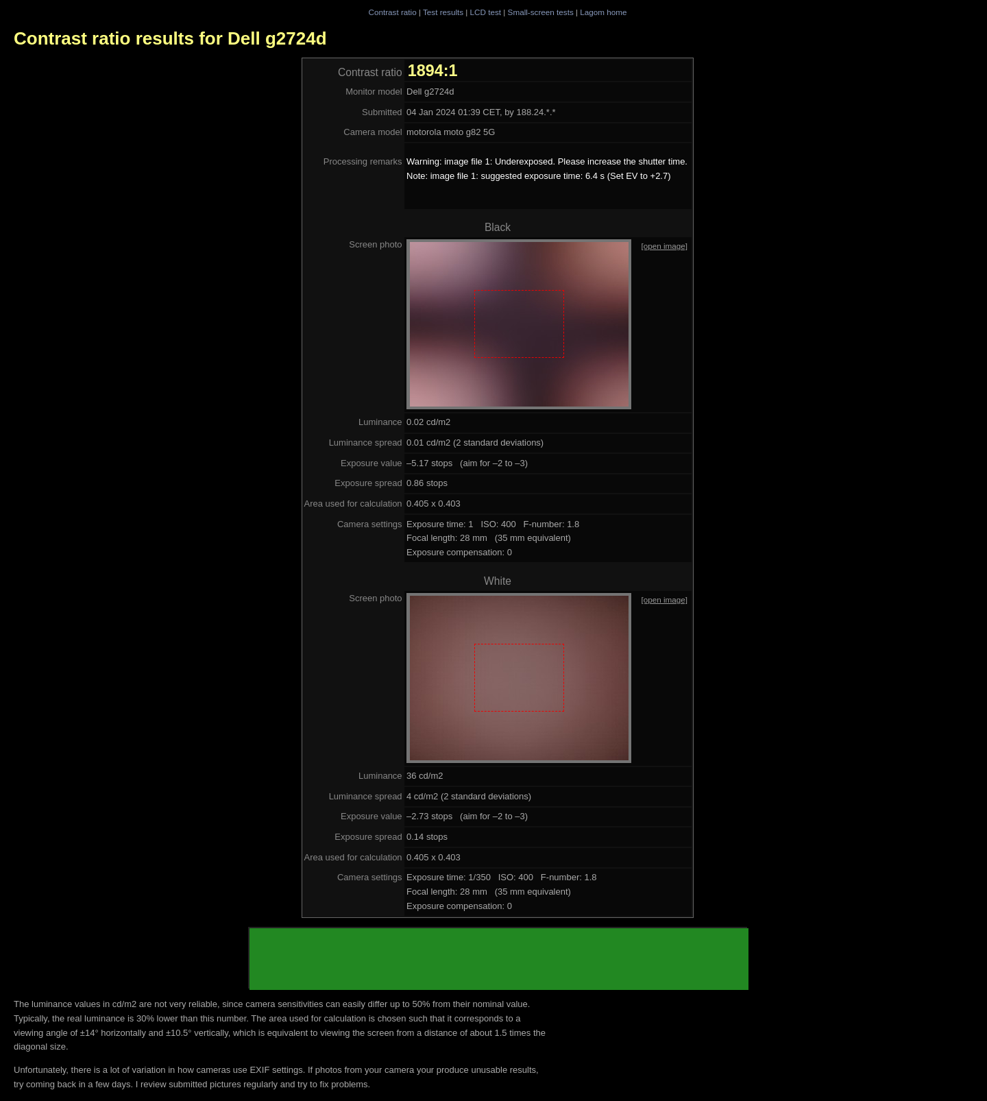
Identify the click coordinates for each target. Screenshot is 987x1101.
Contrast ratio (392, 12)
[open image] (664, 245)
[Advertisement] (498, 959)
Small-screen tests (541, 12)
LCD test (485, 12)
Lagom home (603, 12)
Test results (443, 12)
